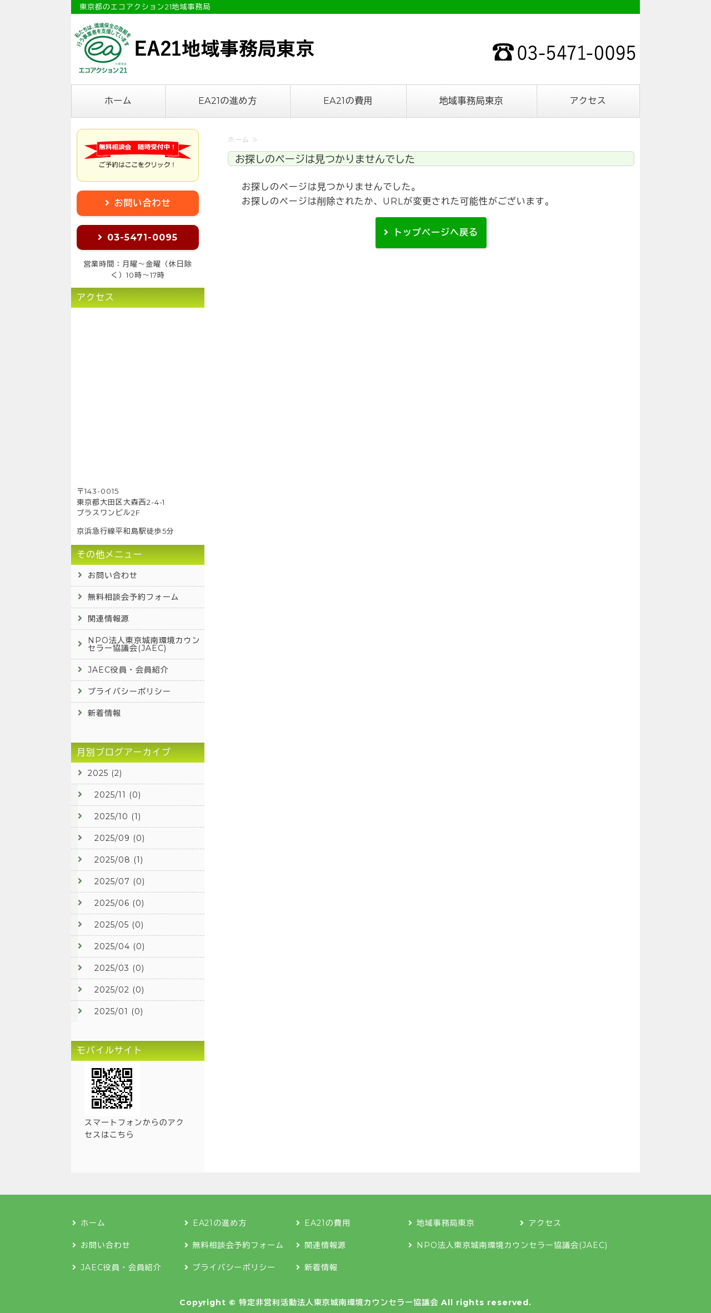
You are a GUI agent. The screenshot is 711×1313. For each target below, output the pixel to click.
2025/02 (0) (119, 990)
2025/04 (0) (119, 946)
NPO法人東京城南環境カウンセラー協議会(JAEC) (144, 644)
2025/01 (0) (118, 1011)
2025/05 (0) (119, 925)
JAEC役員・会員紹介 (128, 670)
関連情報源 (108, 619)
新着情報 (104, 713)
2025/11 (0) (117, 795)
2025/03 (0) (119, 968)
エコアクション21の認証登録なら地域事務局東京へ (193, 48)
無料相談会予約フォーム (133, 597)
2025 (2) (105, 773)
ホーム (118, 101)
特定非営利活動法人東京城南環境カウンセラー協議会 (338, 1302)
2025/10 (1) (117, 816)
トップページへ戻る (435, 232)
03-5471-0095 (142, 237)
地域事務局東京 (471, 101)
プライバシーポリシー (129, 691)
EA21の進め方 (227, 101)
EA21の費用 (348, 101)
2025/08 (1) (118, 860)
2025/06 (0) (119, 903)
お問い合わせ (142, 203)
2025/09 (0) (119, 838)
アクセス (587, 101)
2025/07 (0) (119, 881)
